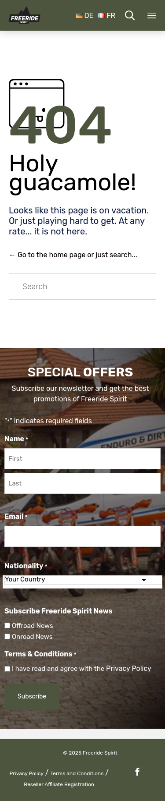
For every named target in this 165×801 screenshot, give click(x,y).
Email (16, 517)
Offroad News (32, 626)
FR (106, 15)
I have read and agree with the (81, 668)
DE (85, 15)
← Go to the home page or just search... (73, 255)
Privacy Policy (128, 668)
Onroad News (32, 637)
